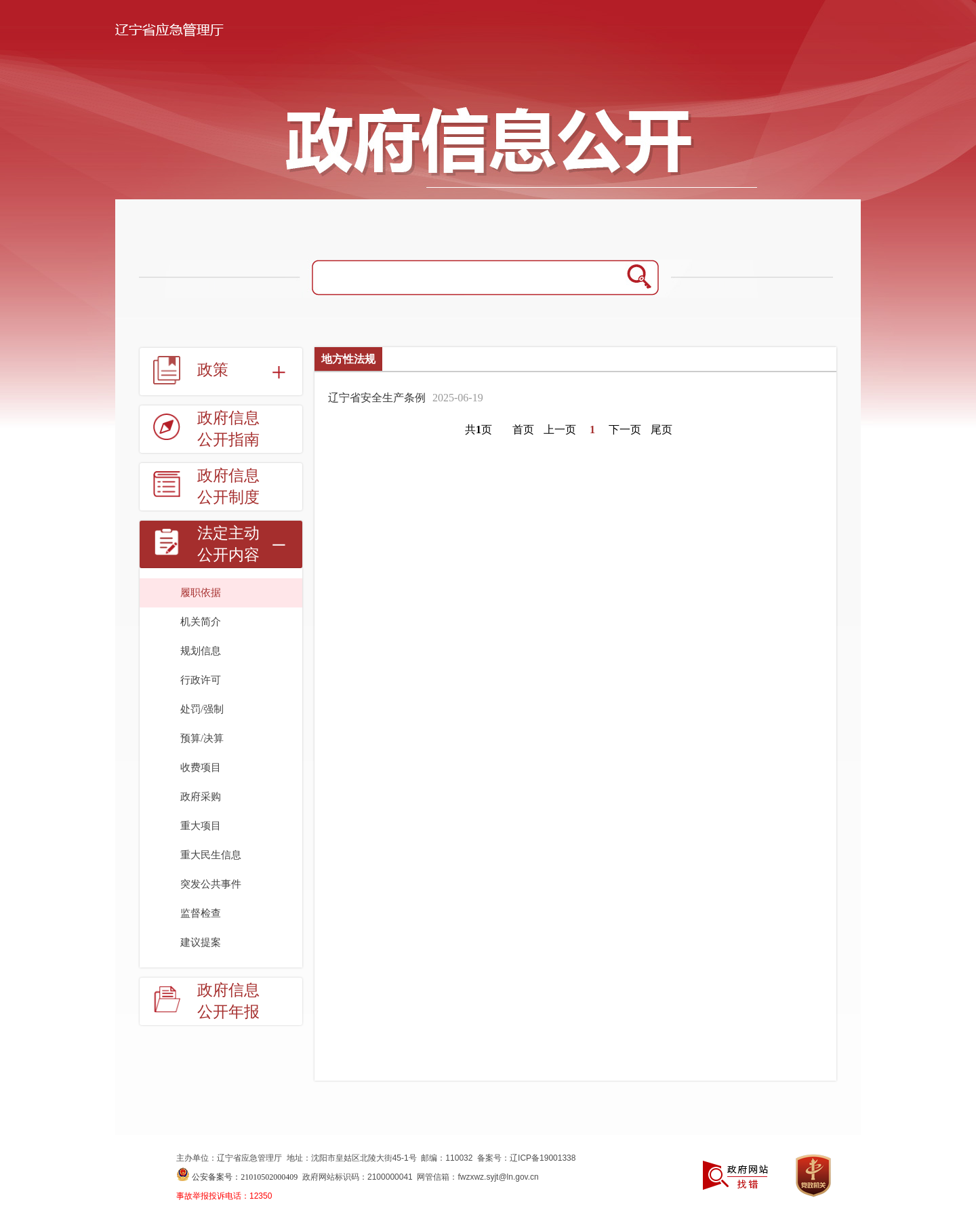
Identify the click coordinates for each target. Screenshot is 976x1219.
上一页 (560, 429)
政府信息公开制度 (228, 486)
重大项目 (200, 825)
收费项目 (200, 767)
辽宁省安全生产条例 (377, 397)
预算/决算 (202, 738)
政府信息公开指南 (228, 428)
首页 (523, 429)
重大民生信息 (210, 855)
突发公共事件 (210, 884)
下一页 (625, 429)
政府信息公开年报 (228, 1001)
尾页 (661, 429)
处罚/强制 (202, 709)
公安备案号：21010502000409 (245, 1177)
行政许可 (200, 680)
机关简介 (200, 621)
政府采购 (200, 796)
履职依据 (200, 592)
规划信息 (200, 650)
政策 (212, 369)
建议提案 (200, 942)
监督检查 (200, 913)
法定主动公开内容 (228, 544)
